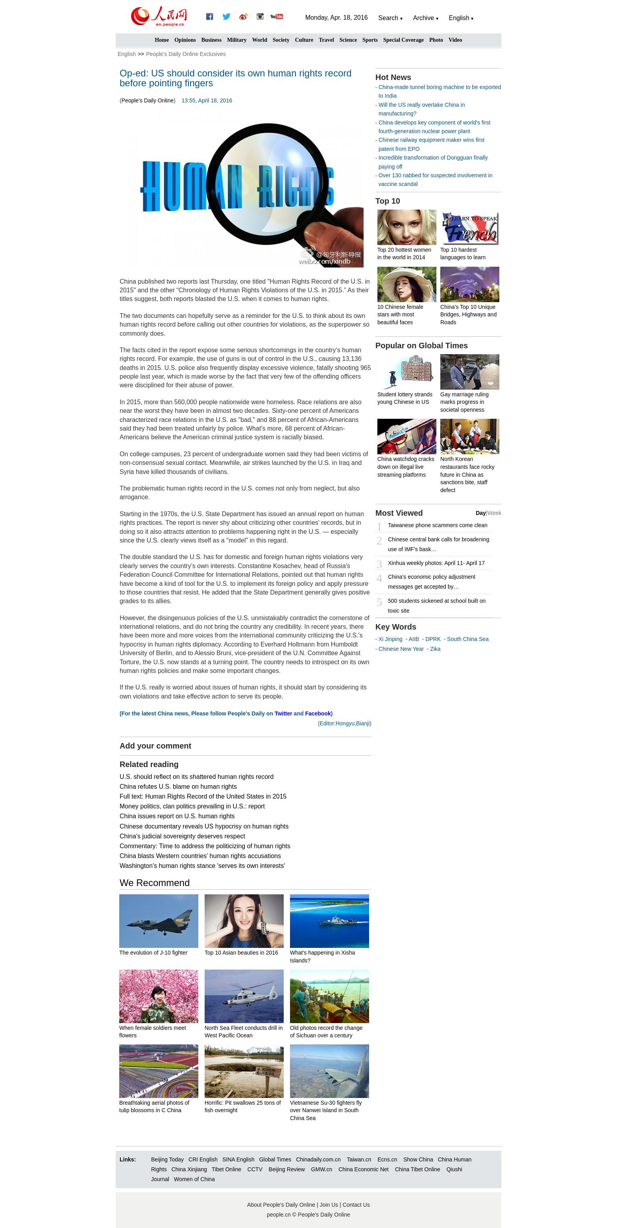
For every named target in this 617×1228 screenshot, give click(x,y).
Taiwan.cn (359, 1159)
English (127, 54)
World (259, 40)
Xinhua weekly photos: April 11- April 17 (436, 563)
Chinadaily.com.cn (318, 1159)
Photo (436, 40)
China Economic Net (363, 1169)
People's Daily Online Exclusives (186, 54)
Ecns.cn (387, 1159)
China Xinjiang (189, 1169)
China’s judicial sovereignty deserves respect (182, 836)
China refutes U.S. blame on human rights (178, 786)
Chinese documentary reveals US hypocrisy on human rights (204, 826)
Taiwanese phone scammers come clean (438, 525)
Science (348, 40)
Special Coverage (403, 40)
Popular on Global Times (421, 345)
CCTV (255, 1169)
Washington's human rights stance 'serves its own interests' (202, 865)
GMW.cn (322, 1169)
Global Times (275, 1159)
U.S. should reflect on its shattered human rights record (196, 776)
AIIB (414, 639)
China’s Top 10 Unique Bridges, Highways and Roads (468, 314)
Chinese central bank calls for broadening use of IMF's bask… (439, 544)
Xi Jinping (391, 639)
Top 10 (387, 201)
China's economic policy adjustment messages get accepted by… (431, 582)
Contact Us (356, 1205)
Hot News (393, 77)
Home (162, 40)
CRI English (203, 1159)
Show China (418, 1159)
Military (237, 40)
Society (281, 40)
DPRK (433, 639)
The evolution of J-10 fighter (153, 952)
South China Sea (468, 639)
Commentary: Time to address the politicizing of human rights (205, 846)
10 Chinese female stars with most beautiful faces (400, 314)
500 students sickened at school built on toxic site (437, 606)
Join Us (330, 1205)
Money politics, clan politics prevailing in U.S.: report (192, 806)
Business (211, 40)
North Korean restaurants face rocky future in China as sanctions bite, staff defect (467, 474)
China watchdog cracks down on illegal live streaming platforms (405, 466)
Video (455, 40)
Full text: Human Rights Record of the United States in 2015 (203, 796)
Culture (304, 40)
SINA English (238, 1159)
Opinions (185, 40)
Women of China (194, 1179)
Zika (435, 649)
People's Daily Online (148, 100)
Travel (326, 40)
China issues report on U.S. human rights (177, 816)
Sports (370, 40)
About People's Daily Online (281, 1205)
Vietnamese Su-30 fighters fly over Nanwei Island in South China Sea (326, 1110)
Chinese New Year (401, 649)
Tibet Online (226, 1169)
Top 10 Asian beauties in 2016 (241, 952)
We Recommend (155, 882)
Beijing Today (167, 1159)
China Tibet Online (417, 1169)
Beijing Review (287, 1169)
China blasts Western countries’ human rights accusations (200, 856)
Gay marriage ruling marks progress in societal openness (464, 402)
